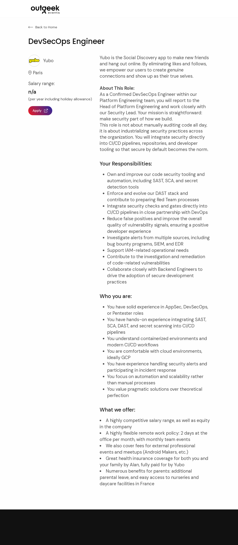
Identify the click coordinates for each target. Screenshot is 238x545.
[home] (45, 9)
